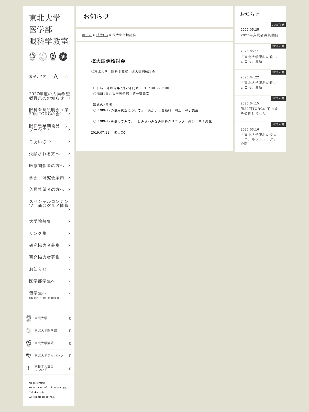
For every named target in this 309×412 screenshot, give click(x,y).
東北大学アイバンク (49, 355)
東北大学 (49, 318)
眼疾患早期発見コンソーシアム (49, 128)
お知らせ (49, 269)
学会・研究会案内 (49, 177)
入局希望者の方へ (49, 189)
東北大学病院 (49, 343)
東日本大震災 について (49, 367)
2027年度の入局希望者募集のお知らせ (49, 96)
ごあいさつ (49, 141)
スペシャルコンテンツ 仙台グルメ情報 (49, 205)
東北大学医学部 (49, 330)
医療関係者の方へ (49, 165)
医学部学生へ (49, 281)
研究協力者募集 (49, 245)
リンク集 (49, 233)
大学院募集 (49, 221)
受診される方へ (49, 153)
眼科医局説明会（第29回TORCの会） (49, 112)
